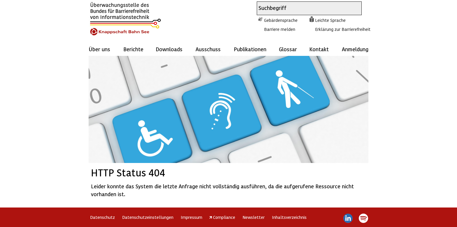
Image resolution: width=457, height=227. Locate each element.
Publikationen (250, 49)
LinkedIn (348, 218)
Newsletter (253, 217)
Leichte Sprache (330, 20)
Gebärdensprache (281, 20)
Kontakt (319, 49)
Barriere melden (279, 29)
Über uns (99, 49)
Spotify (363, 218)
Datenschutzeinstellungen (147, 217)
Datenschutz (102, 217)
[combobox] (304, 8)
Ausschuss (208, 49)
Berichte (133, 49)
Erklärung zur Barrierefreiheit (342, 29)
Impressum (191, 217)
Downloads (169, 49)
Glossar (288, 49)
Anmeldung (355, 49)
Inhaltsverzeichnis (289, 217)
